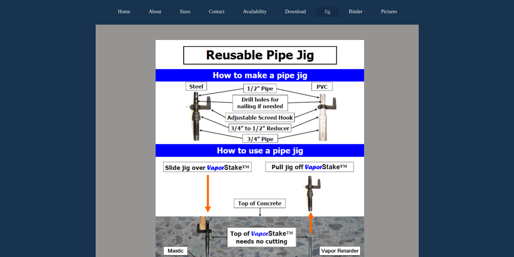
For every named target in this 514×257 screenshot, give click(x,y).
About (155, 11)
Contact (217, 11)
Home (124, 11)
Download (295, 11)
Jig (327, 11)
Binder (355, 11)
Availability (255, 11)
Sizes (185, 11)
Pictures (389, 11)
